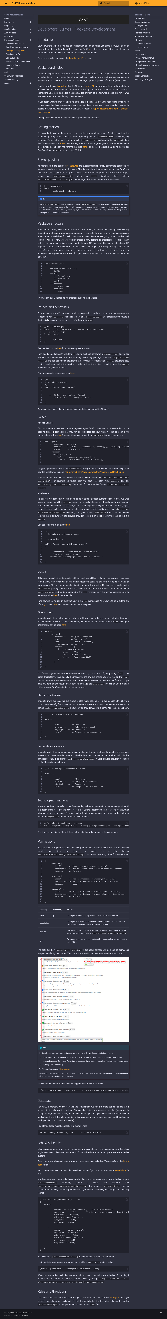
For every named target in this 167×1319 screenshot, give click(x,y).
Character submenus (145, 58)
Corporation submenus (146, 61)
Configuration (18, 29)
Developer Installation (15, 44)
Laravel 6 (61, 86)
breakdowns (72, 166)
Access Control (144, 44)
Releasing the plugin (143, 79)
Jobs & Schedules (142, 76)
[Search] (113, 3)
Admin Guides (18, 33)
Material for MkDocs (20, 1315)
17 (41, 901)
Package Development (15, 51)
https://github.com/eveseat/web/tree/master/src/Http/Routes (94, 472)
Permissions (140, 69)
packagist (114, 1297)
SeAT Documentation (13, 15)
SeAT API (10, 69)
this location (65, 1069)
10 (41, 286)
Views (137, 51)
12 (41, 291)
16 (41, 899)
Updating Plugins (13, 65)
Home (6, 18)
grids (46, 604)
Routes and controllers (144, 36)
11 (41, 289)
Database (139, 72)
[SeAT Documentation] (6, 3)
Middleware (143, 47)
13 (41, 562)
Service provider (141, 29)
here (91, 49)
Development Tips (13, 54)
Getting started (141, 26)
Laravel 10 (89, 86)
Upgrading (18, 25)
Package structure (142, 33)
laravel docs (120, 1170)
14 (41, 664)
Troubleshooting (11, 79)
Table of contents (142, 15)
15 (41, 667)
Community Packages (13, 76)
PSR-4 (63, 143)
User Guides (18, 36)
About (18, 83)
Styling (7, 72)
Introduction (140, 18)
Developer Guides (18, 40)
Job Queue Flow (12, 58)
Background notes (142, 22)
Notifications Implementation (18, 61)
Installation (18, 22)
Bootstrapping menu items (147, 65)
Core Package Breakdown (17, 47)
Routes (139, 40)
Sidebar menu (142, 54)
